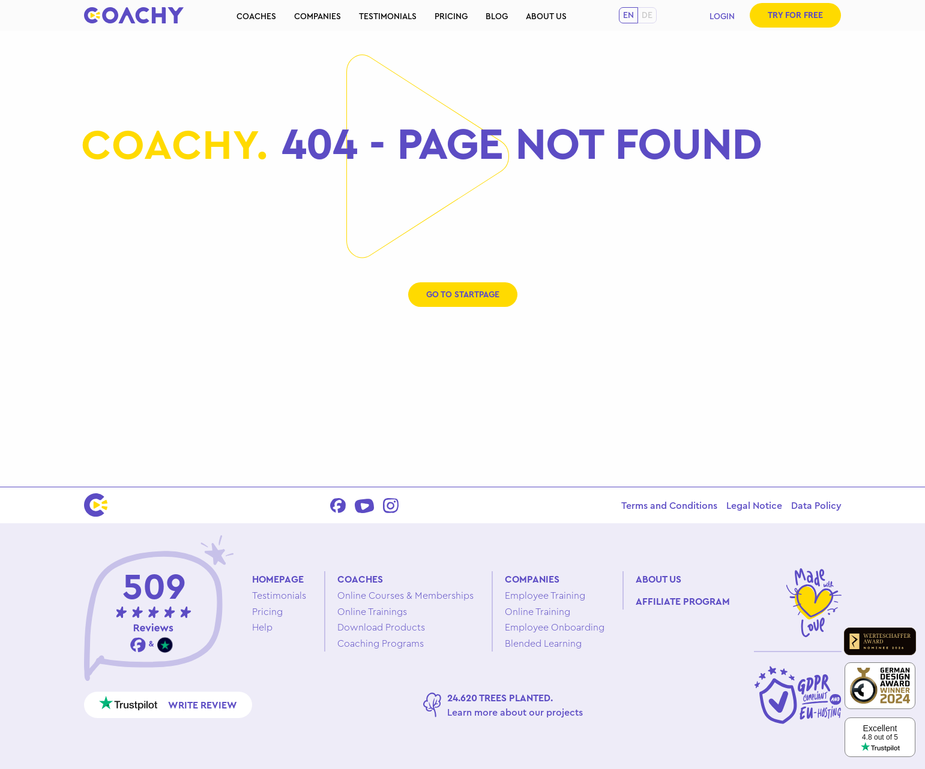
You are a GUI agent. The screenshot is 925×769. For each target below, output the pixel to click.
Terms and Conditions (669, 505)
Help (262, 627)
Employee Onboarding (554, 627)
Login (722, 16)
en (628, 15)
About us (546, 16)
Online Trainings (372, 611)
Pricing (451, 16)
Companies (317, 16)
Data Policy (816, 505)
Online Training (537, 611)
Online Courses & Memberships (405, 595)
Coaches (256, 16)
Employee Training (545, 595)
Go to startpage (462, 294)
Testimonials (388, 16)
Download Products (381, 627)
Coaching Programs (380, 643)
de (647, 15)
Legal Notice (754, 505)
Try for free (795, 15)
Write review (168, 703)
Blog (497, 16)
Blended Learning (543, 643)
